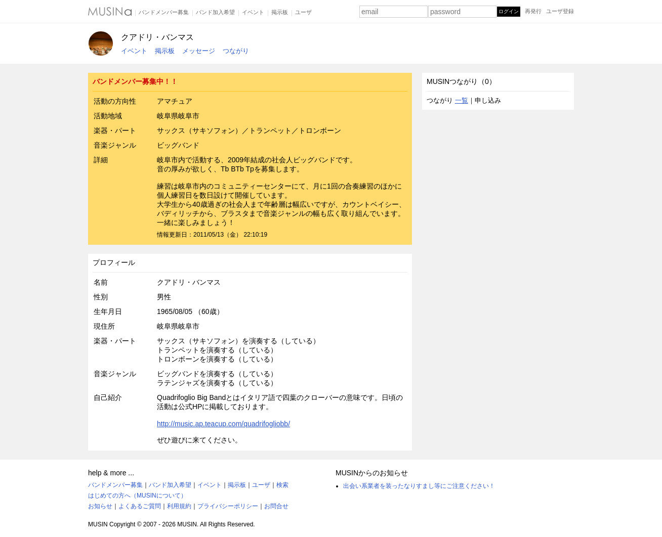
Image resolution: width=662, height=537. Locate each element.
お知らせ (100, 506)
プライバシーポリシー (227, 506)
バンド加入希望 (215, 12)
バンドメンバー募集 (164, 12)
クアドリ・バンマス (157, 37)
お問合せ (276, 506)
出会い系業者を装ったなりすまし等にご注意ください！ (419, 485)
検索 (282, 484)
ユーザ (303, 12)
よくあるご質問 (139, 506)
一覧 (461, 100)
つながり (236, 51)
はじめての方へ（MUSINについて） (137, 495)
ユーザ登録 (560, 11)
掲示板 (279, 12)
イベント (253, 12)
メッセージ (198, 51)
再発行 (533, 11)
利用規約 (179, 506)
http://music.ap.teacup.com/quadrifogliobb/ (223, 424)
